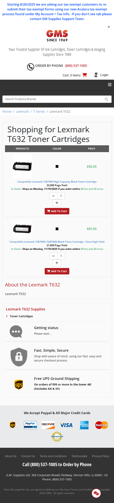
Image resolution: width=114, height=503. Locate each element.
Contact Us (28, 456)
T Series (39, 111)
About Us (10, 456)
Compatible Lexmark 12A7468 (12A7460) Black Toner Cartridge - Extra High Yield (57, 241)
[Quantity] (61, 195)
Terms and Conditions (53, 456)
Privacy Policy (100, 456)
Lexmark (22, 111)
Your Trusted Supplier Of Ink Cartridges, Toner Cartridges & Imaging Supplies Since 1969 (57, 52)
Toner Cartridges (21, 316)
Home (7, 111)
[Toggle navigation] (110, 85)
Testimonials (79, 456)
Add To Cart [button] (57, 211)
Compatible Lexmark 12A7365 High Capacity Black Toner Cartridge (57, 181)
